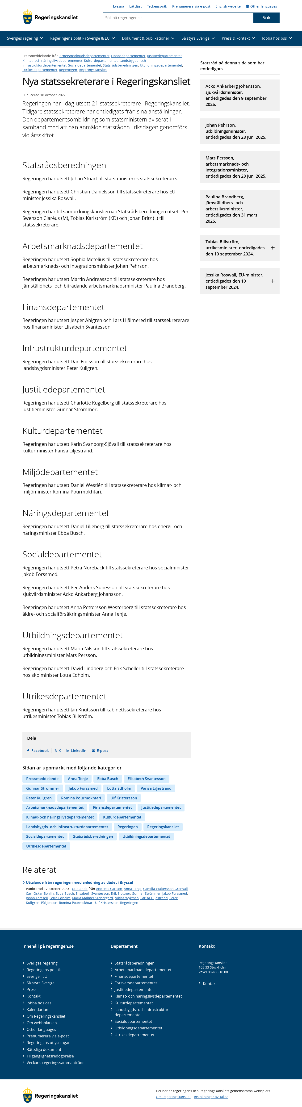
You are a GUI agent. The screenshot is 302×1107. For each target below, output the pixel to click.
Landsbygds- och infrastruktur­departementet (142, 1012)
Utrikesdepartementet (39, 69)
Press (32, 989)
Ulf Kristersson (123, 798)
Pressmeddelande (42, 778)
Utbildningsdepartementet (161, 65)
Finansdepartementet (128, 56)
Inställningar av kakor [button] (211, 1096)
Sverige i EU (37, 976)
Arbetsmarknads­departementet (143, 969)
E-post (102, 750)
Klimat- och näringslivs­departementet (148, 996)
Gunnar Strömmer (42, 788)
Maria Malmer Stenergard (92, 898)
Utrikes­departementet (135, 1034)
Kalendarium (38, 1009)
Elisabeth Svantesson (147, 778)
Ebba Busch (107, 778)
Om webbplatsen (42, 1022)
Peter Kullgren (39, 798)
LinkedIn (78, 750)
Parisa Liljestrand (156, 788)
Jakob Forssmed (83, 788)
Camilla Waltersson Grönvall (165, 888)
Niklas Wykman (127, 898)
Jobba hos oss (39, 1003)
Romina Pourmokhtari (81, 798)
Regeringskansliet (93, 69)
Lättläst (135, 6)
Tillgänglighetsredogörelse (50, 1056)
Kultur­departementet (134, 1003)
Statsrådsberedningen (120, 65)
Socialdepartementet (84, 65)
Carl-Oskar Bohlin (40, 893)
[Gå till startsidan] (50, 16)
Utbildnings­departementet (138, 1028)
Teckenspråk (157, 6)
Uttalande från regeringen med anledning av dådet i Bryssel (79, 882)
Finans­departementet (134, 976)
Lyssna (118, 6)
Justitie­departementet (134, 989)
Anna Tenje (78, 778)
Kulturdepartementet (101, 60)
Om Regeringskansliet (46, 1016)
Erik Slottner (120, 893)
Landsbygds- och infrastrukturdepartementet (67, 826)
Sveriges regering (42, 963)
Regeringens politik (44, 969)
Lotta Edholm (119, 788)
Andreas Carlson (109, 888)
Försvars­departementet (136, 983)
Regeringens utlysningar (48, 1042)
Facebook (40, 750)
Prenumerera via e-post (191, 6)
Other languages (261, 6)
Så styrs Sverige (41, 983)
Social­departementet (133, 1021)
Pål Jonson (49, 902)
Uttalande (80, 888)
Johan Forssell (37, 898)
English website (228, 6)
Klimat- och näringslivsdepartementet (52, 60)
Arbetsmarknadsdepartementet (84, 56)
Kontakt (34, 996)
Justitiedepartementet (164, 56)
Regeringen (68, 69)
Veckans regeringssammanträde (55, 1062)
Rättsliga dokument (44, 1049)
